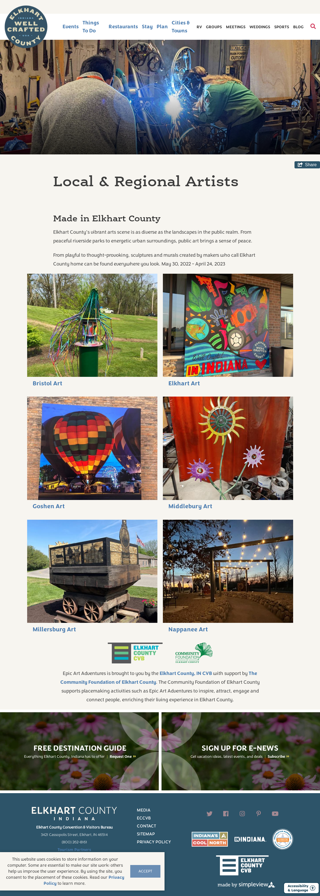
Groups (214, 27)
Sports (281, 27)
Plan (162, 26)
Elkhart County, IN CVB (186, 673)
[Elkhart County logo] (26, 27)
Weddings (260, 27)
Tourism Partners (74, 849)
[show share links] (307, 164)
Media (144, 810)
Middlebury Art (190, 506)
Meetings (235, 27)
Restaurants (123, 26)
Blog (298, 27)
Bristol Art (47, 383)
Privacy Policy (154, 842)
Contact (146, 826)
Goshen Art (49, 506)
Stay (147, 26)
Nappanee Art (188, 629)
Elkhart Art (184, 383)
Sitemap (146, 834)
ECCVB (144, 818)
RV (199, 27)
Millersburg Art (54, 629)
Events (71, 26)
